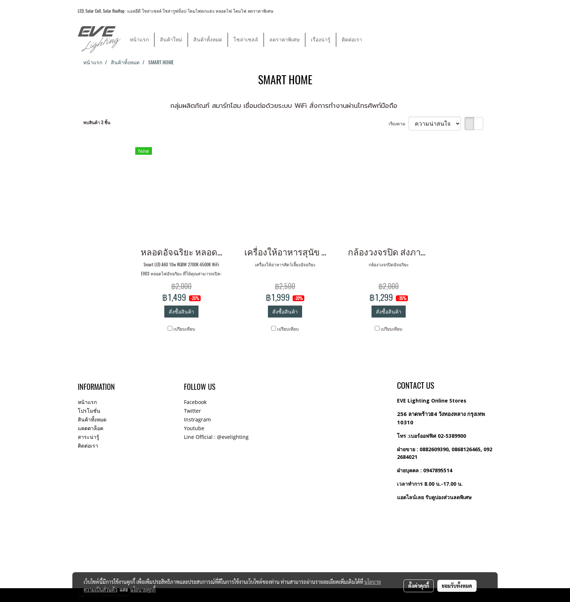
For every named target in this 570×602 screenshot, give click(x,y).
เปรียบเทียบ (184, 329)
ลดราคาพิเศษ (284, 40)
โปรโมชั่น (89, 410)
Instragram (197, 419)
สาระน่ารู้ (88, 436)
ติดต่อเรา (352, 40)
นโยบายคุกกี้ (143, 589)
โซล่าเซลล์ (245, 40)
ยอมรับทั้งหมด (457, 585)
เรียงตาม (399, 123)
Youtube (194, 428)
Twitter (192, 410)
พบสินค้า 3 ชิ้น (96, 122)
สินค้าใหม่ (171, 40)
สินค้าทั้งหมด (207, 40)
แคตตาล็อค (90, 428)
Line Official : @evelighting (216, 436)
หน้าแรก (139, 40)
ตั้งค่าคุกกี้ (418, 585)
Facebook (195, 402)
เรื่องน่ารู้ (320, 40)
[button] (374, 40)
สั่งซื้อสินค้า (181, 311)
